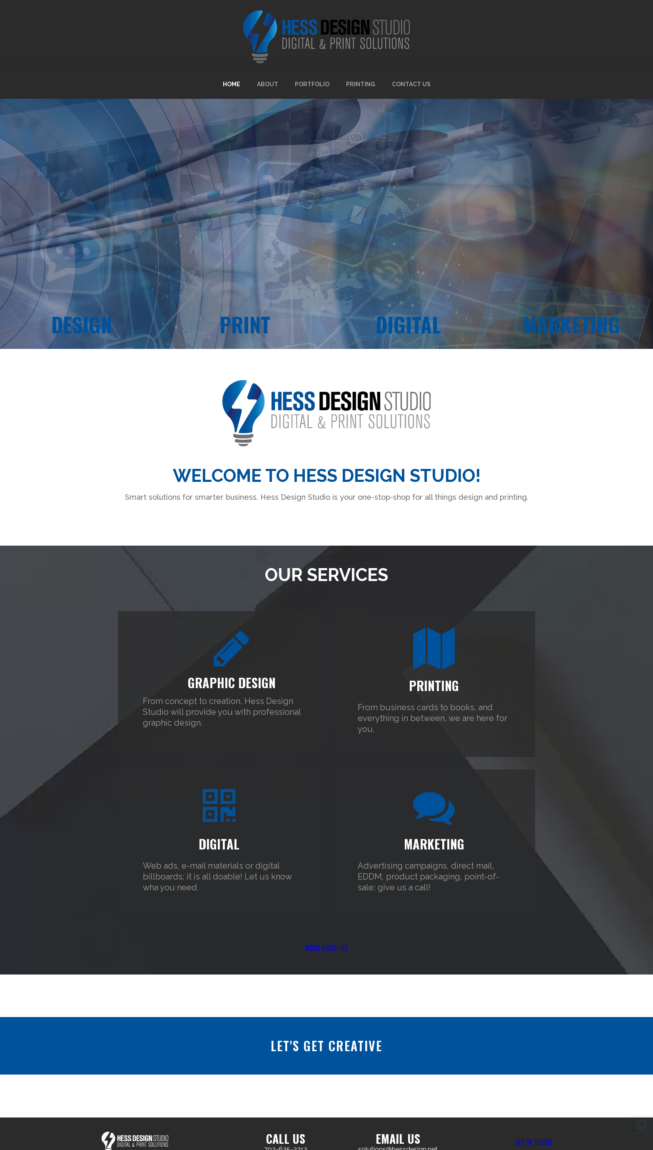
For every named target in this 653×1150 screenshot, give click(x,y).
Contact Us (411, 84)
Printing (360, 84)
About (267, 84)
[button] (326, 954)
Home (231, 84)
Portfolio (312, 84)
